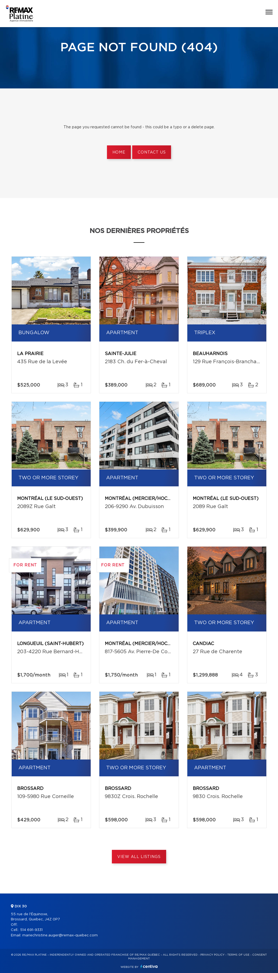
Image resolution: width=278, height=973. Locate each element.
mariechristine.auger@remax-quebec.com (60, 935)
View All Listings (138, 857)
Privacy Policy (212, 954)
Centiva (149, 966)
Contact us (152, 152)
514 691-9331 (31, 930)
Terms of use (238, 954)
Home (118, 152)
